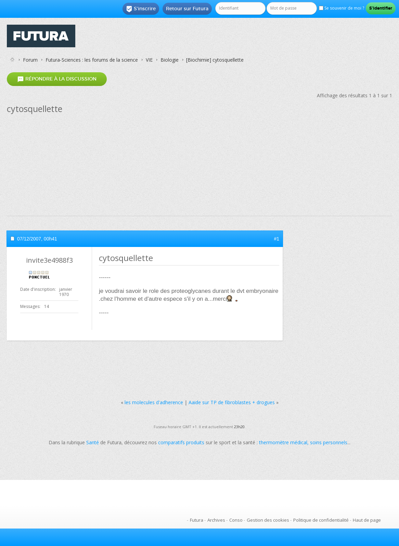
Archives (216, 520)
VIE (149, 60)
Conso (236, 520)
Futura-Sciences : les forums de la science (92, 60)
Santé (92, 442)
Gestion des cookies (268, 520)
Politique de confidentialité (321, 520)
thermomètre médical (283, 442)
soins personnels (328, 442)
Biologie (169, 60)
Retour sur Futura (187, 8)
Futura (196, 520)
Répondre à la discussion (56, 79)
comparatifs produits (181, 442)
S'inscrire (141, 8)
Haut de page (367, 520)
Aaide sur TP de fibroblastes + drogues (232, 402)
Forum (30, 60)
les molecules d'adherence (154, 402)
